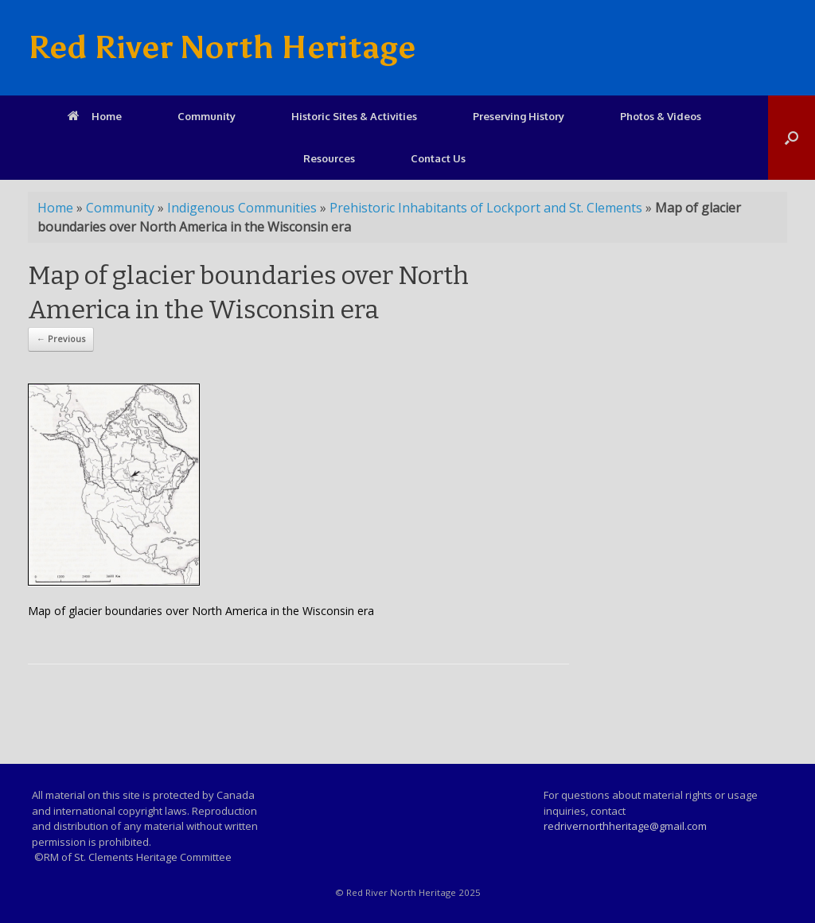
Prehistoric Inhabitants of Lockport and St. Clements (486, 207)
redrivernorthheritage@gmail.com (625, 826)
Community (206, 116)
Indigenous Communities (242, 207)
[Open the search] (791, 137)
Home (95, 116)
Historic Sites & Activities (354, 116)
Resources (329, 158)
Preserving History (518, 116)
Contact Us (438, 158)
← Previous (61, 339)
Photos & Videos (660, 116)
